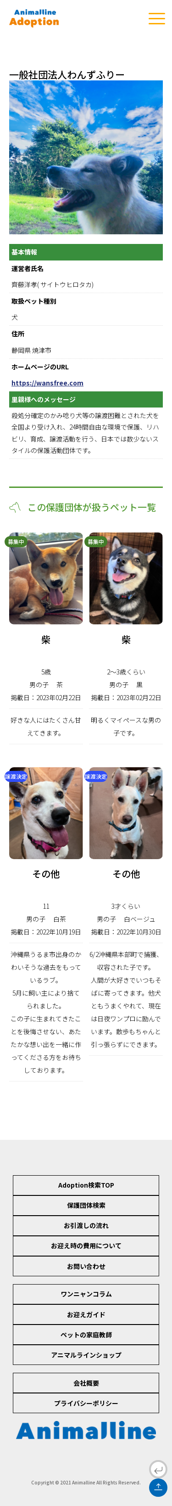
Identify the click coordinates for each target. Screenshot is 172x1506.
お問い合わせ (86, 1266)
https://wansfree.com (47, 382)
